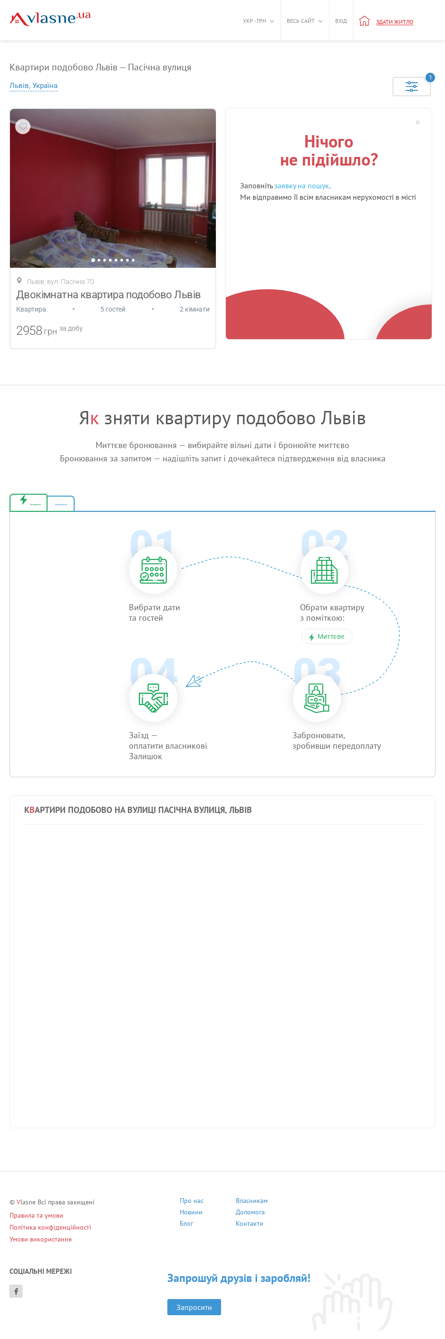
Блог (186, 1233)
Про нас (191, 1210)
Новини (191, 1222)
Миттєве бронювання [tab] (73, 507)
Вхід (341, 20)
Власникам (252, 1210)
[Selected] (412, 86)
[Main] (50, 19)
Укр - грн (254, 20)
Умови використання (41, 1247)
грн (50, 331)
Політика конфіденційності (50, 1236)
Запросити (194, 1315)
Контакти (249, 1233)
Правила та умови (36, 1224)
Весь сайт (301, 20)
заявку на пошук (301, 185)
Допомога (250, 1222)
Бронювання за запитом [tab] (179, 507)
